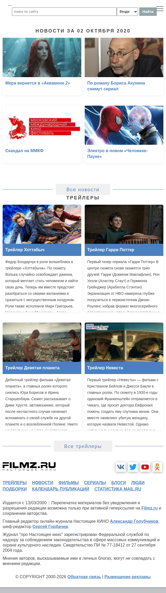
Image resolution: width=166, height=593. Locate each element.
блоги (118, 482)
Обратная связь (84, 577)
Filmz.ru (149, 508)
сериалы (95, 482)
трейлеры (15, 482)
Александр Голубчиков (134, 521)
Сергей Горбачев (50, 526)
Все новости (83, 189)
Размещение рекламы (127, 577)
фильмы (69, 482)
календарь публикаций (60, 489)
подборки (15, 489)
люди (138, 482)
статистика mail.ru (118, 489)
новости (42, 482)
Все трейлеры (83, 446)
